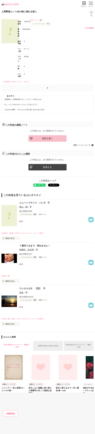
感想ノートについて (81, 145)
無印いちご (34, 20)
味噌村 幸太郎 (26, 249)
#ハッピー (34, 233)
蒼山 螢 (23, 207)
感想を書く (47, 138)
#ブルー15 (21, 319)
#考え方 (26, 82)
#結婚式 (4, 233)
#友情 (13, 82)
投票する (47, 167)
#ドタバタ (24, 233)
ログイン (84, 6)
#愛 (8, 319)
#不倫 (3, 319)
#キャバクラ (31, 319)
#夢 (8, 276)
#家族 (3, 276)
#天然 (17, 233)
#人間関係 (6, 82)
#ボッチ (20, 82)
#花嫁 (11, 233)
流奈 (21, 292)
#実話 (41, 233)
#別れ (13, 319)
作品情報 (90, 28)
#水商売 (40, 319)
